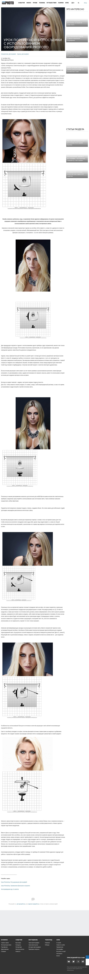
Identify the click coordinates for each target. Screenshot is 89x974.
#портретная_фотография (8, 54)
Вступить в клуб (61, 951)
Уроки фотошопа (33, 945)
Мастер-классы (20, 949)
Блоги (58, 955)
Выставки (18, 942)
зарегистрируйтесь (33, 904)
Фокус (29, 2)
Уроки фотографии (34, 942)
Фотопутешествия (6, 945)
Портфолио (4, 947)
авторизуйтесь (21, 904)
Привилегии (59, 947)
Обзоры (47, 945)
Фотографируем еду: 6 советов (10, 889)
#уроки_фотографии (23, 54)
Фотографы (59, 949)
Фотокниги (59, 953)
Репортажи (19, 947)
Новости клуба (60, 945)
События (21, 2)
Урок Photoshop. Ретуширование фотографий (14, 882)
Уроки (35, 2)
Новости (18, 951)
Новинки (47, 942)
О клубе (58, 942)
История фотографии (35, 947)
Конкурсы (18, 945)
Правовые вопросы (34, 949)
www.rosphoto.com (77, 968)
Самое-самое (5, 942)
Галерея (61, 2)
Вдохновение (5, 949)
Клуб (67, 2)
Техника (42, 2)
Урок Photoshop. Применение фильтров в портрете (15, 885)
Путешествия (51, 2)
